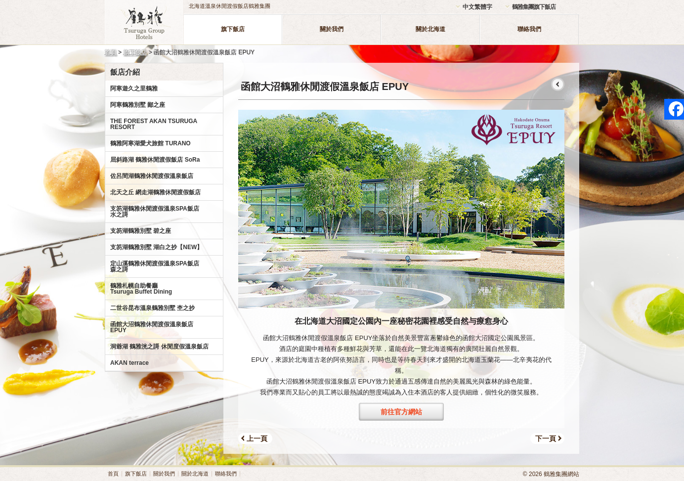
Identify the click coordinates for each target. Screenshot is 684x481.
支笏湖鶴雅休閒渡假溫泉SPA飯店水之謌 (154, 211)
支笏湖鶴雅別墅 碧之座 (140, 230)
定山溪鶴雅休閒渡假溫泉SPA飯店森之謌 (154, 266)
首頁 (111, 52)
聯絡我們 (529, 29)
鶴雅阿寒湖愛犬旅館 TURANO (150, 143)
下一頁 (545, 438)
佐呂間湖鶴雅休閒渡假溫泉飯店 (151, 176)
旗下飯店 (233, 29)
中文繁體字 (477, 6)
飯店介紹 (125, 72)
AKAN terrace (129, 362)
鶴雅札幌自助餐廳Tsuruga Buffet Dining (141, 288)
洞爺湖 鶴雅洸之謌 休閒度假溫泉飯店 (159, 346)
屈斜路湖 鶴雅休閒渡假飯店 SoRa (155, 159)
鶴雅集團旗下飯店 (534, 6)
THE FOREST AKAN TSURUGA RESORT (153, 124)
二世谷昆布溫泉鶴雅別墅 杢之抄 (152, 308)
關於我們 (331, 29)
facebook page (674, 109)
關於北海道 (430, 29)
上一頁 (257, 438)
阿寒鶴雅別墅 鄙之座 (137, 104)
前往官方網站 (401, 412)
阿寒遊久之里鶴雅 (134, 88)
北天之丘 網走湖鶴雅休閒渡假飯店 (155, 192)
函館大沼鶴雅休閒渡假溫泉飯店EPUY (151, 327)
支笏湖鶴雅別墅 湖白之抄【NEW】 (156, 247)
